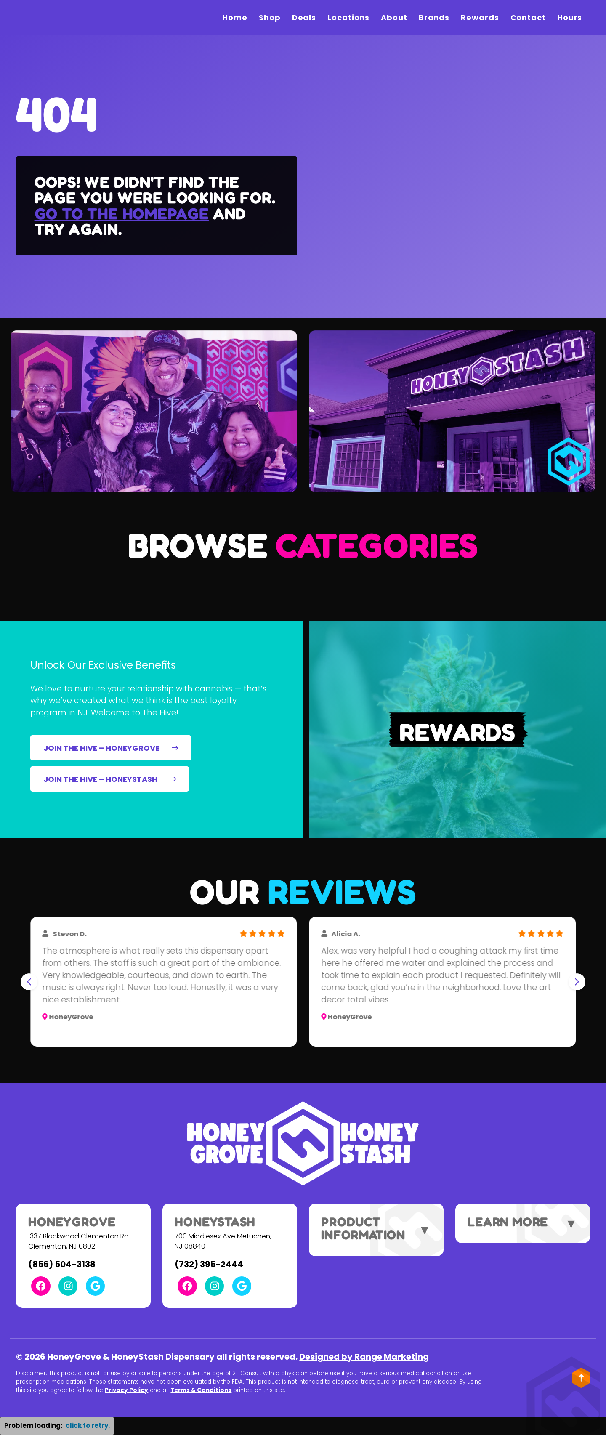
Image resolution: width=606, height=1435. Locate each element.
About (394, 17)
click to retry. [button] (88, 1425)
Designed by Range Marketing (364, 1357)
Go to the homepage (122, 213)
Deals (304, 17)
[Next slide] (577, 981)
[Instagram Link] (67, 1285)
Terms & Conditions (200, 1390)
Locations (348, 17)
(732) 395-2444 (209, 1264)
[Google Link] (95, 1285)
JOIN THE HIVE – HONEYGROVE (110, 748)
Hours (569, 17)
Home (234, 17)
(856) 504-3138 (62, 1264)
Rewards (480, 17)
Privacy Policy (126, 1390)
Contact (528, 17)
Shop (270, 17)
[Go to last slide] (29, 981)
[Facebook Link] (40, 1285)
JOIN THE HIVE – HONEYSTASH (109, 779)
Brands (434, 17)
